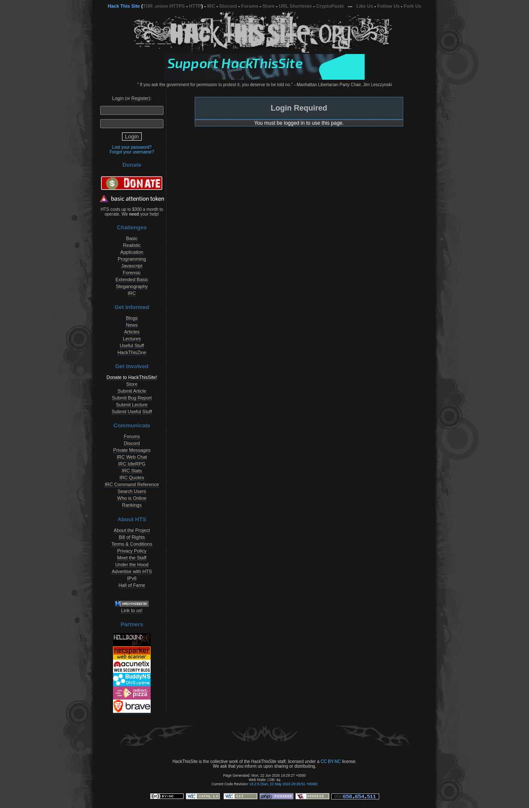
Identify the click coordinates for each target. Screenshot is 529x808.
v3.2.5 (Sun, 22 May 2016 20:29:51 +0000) (284, 784)
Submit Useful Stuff (132, 411)
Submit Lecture (132, 404)
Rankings (132, 505)
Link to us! (132, 610)
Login (118, 98)
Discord (228, 6)
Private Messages (131, 450)
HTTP (195, 6)
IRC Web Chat (132, 457)
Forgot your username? (132, 152)
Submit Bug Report (132, 397)
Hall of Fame (132, 585)
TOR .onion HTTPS (164, 6)
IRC (211, 6)
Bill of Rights (132, 537)
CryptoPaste (330, 6)
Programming (132, 258)
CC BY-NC (331, 761)
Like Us (365, 6)
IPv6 (132, 578)
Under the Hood (132, 564)
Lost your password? (132, 147)
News (132, 324)
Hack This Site (124, 6)
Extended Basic (132, 279)
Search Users (132, 491)
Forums (249, 6)
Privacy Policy (131, 550)
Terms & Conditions (131, 544)
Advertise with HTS (132, 571)
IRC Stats (132, 470)
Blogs (132, 318)
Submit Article (131, 390)
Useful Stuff (132, 345)
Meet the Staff (131, 557)
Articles (132, 331)
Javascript (132, 265)
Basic (132, 238)
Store (268, 6)
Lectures (132, 338)
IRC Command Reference (132, 484)
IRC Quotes (131, 477)
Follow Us (388, 6)
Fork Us (412, 6)
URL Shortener (295, 6)
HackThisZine (131, 352)
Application (131, 252)
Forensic (132, 272)
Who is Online (131, 498)
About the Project (132, 530)
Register (140, 98)
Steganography (132, 286)
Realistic (132, 245)
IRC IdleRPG (132, 463)
